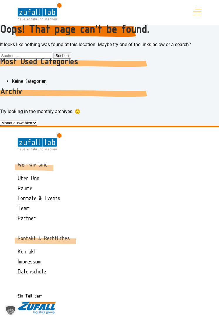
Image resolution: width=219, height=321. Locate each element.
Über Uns (28, 178)
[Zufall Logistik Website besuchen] (37, 312)
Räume (25, 188)
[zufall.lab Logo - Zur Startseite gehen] (40, 19)
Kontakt (27, 252)
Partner (27, 218)
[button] (10, 310)
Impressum (29, 262)
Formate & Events (39, 198)
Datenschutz (32, 272)
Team (24, 208)
